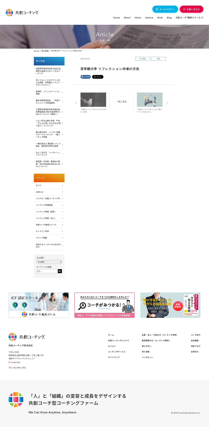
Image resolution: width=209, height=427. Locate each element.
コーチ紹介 (195, 335)
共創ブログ (195, 346)
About (127, 17)
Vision (137, 17)
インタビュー (147, 357)
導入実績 (45, 51)
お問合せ (195, 351)
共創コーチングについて (118, 340)
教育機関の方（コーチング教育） (156, 340)
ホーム (36, 51)
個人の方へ (146, 346)
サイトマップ (114, 357)
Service (149, 17)
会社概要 (195, 340)
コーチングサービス (116, 351)
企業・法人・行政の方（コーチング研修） (160, 335)
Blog (169, 17)
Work (160, 17)
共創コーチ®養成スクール (188, 17)
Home (116, 17)
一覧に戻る (121, 101)
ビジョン (112, 346)
